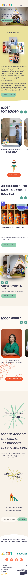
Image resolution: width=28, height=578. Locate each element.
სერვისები (19, 20)
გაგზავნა (22, 519)
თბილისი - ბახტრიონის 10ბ (22, 569)
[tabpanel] (14, 14)
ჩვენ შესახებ (7, 539)
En (21, 5)
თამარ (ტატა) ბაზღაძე (11, 361)
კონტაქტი (11, 542)
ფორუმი (4, 542)
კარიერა (24, 542)
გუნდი (23, 539)
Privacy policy (5, 565)
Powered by (7, 573)
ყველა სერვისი (14, 175)
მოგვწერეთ (24, 573)
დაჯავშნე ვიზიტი (7, 20)
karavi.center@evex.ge (21, 565)
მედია (18, 542)
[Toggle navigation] (25, 5)
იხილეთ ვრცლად (9, 95)
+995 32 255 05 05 (22, 567)
